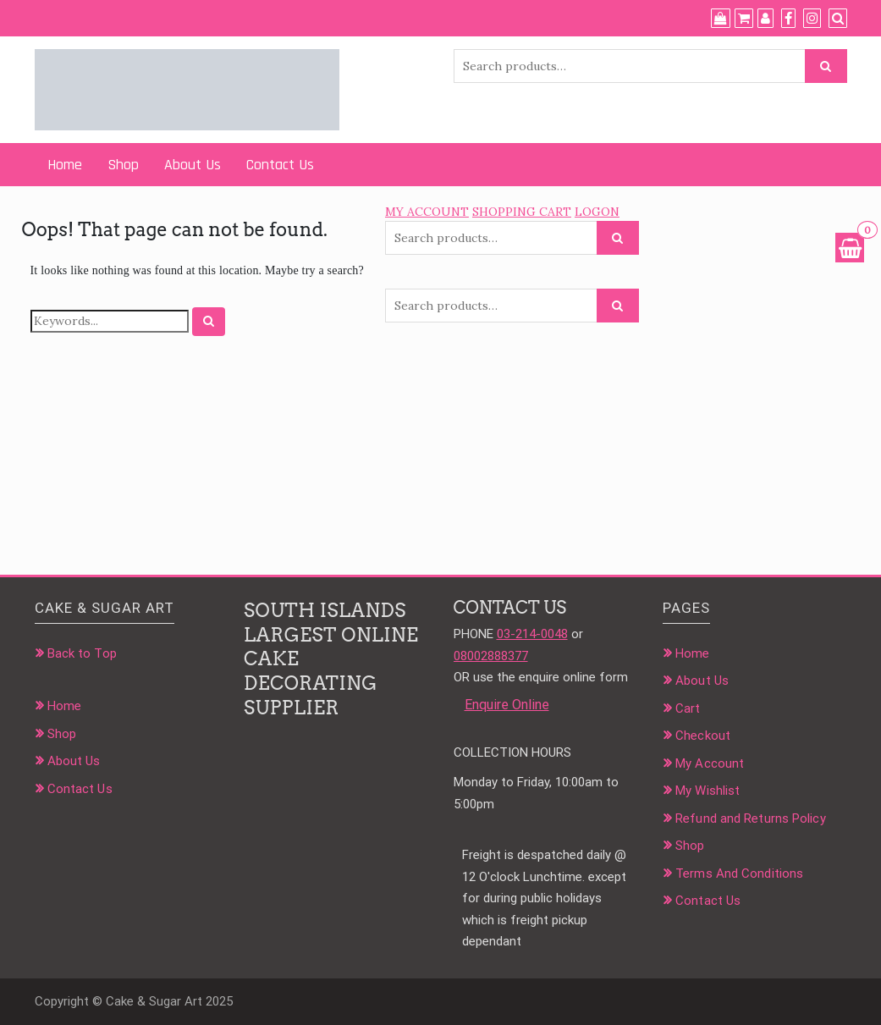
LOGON (597, 211)
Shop (123, 164)
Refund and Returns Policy (750, 818)
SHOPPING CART (521, 211)
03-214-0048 (532, 634)
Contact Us (280, 164)
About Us (192, 164)
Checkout (702, 735)
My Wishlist (707, 790)
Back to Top (82, 653)
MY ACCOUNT (427, 211)
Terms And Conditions (739, 873)
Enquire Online (507, 705)
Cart (687, 708)
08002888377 (491, 656)
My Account (709, 763)
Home (64, 164)
